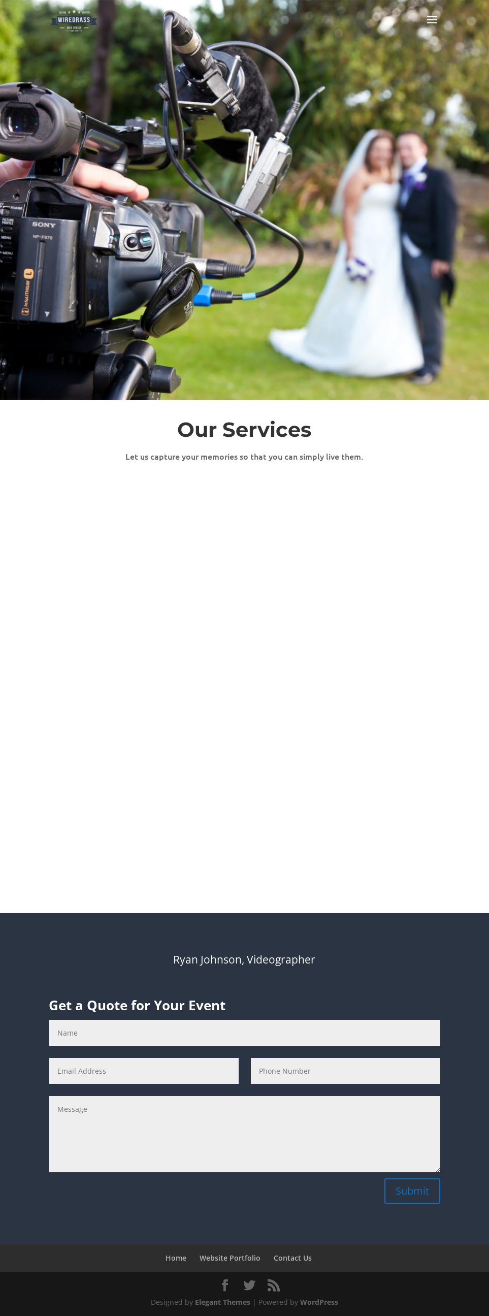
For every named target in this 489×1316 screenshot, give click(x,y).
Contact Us (293, 1258)
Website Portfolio (230, 1258)
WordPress (319, 1302)
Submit (412, 1191)
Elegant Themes (222, 1302)
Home (176, 1258)
